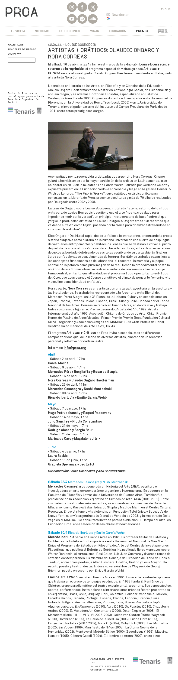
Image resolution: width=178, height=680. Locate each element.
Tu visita (17, 31)
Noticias (42, 31)
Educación (117, 31)
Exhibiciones (69, 31)
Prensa (142, 31)
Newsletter (120, 15)
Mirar (94, 31)
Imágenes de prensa (22, 49)
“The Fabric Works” (89, 193)
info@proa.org (75, 348)
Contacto (14, 54)
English (166, 9)
